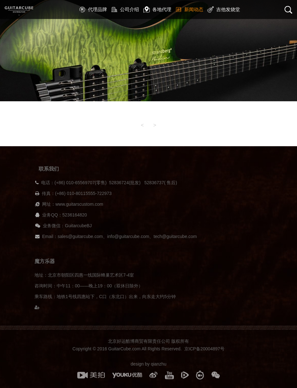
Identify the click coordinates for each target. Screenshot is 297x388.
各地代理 (157, 9)
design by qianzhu (149, 363)
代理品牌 (93, 9)
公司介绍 (125, 9)
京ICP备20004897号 (204, 348)
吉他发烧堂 (223, 9)
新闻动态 (189, 9)
